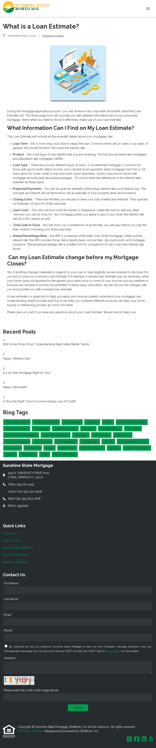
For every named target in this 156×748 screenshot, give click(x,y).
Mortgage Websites (31, 731)
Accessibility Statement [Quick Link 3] (18, 547)
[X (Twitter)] (129, 739)
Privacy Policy (113, 651)
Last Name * (12, 599)
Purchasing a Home (53, 35)
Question (10, 658)
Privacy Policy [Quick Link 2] (12, 540)
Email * (8, 614)
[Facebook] (136, 739)
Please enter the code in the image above (31, 690)
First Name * (12, 583)
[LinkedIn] (144, 739)
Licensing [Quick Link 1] (9, 533)
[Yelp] (151, 739)
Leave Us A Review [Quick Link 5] (15, 562)
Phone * (9, 630)
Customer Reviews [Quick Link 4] (15, 554)
